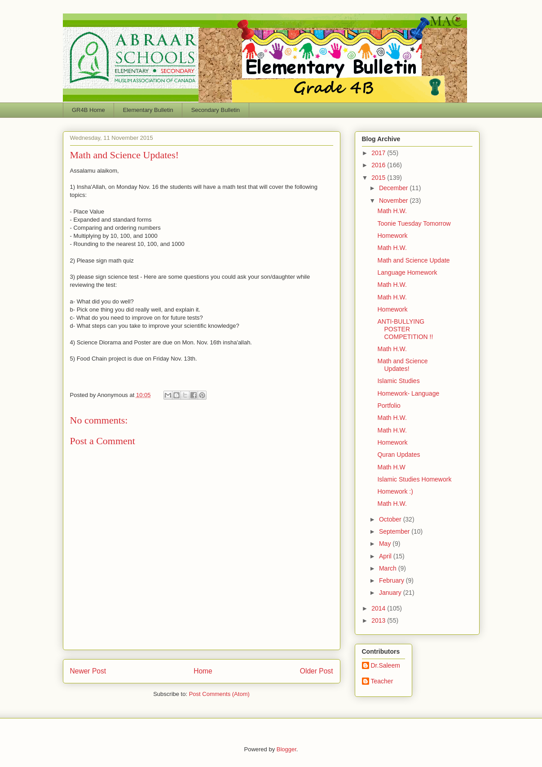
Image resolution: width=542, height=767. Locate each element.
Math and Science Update (413, 260)
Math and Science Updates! (402, 364)
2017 (379, 152)
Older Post (316, 671)
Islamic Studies (398, 380)
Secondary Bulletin (215, 110)
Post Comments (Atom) (219, 694)
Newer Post (88, 671)
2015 (379, 177)
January (391, 592)
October (391, 519)
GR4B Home (88, 110)
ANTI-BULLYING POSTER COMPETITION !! (405, 329)
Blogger (286, 749)
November (394, 200)
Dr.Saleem (385, 665)
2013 (379, 620)
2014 (379, 608)
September (395, 531)
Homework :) (395, 491)
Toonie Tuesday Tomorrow (413, 223)
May (385, 543)
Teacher (382, 681)
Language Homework (407, 272)
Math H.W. (391, 210)
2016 (379, 165)
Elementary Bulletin (148, 110)
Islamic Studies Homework (414, 479)
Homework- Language (408, 393)
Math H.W (391, 467)
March (388, 568)
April (386, 556)
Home (203, 671)
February (392, 580)
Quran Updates (398, 454)
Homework (392, 235)
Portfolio (388, 405)
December (394, 188)
